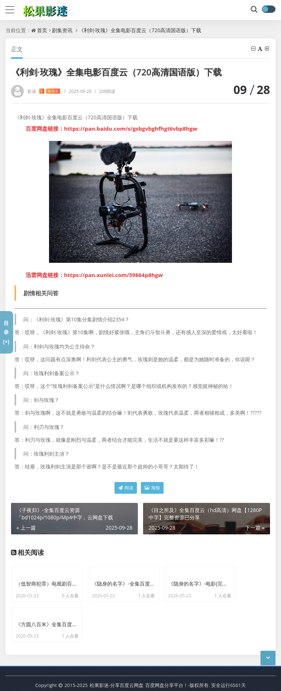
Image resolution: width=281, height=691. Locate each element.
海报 (152, 488)
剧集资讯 (62, 30)
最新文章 (114, 680)
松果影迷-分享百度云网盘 (116, 669)
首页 (42, 30)
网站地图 (139, 680)
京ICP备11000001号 (76, 680)
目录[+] (6, 332)
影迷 (43, 91)
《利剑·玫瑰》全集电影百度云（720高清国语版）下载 (140, 30)
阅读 (125, 488)
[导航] (9, 8)
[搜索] (254, 9)
